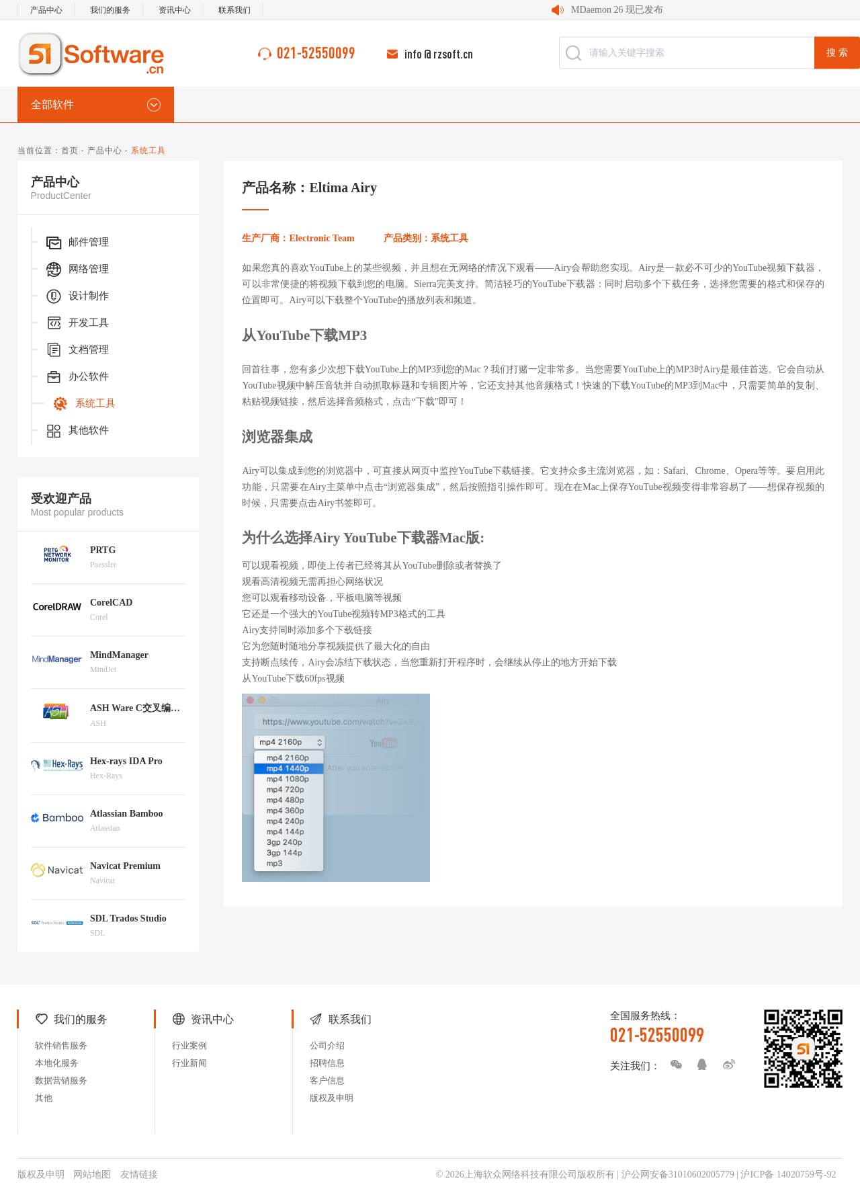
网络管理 (76, 269)
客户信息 (327, 1080)
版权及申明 (331, 1098)
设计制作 (76, 296)
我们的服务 (110, 10)
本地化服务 (57, 1063)
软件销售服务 (61, 1045)
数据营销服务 (61, 1080)
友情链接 (139, 1174)
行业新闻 (189, 1063)
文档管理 (76, 350)
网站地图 (92, 1174)
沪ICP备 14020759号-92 (788, 1174)
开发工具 (76, 323)
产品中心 (46, 10)
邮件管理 (76, 242)
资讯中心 (175, 10)
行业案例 (189, 1045)
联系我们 (234, 10)
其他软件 (76, 430)
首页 (70, 150)
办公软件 (76, 377)
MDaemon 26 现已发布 (617, 10)
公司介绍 (327, 1045)
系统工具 (83, 404)
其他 (43, 1098)
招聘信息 (327, 1063)
